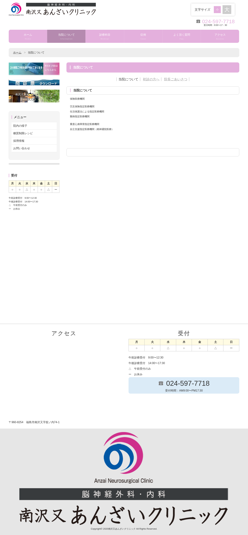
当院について (66, 37)
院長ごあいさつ (175, 79)
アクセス (220, 37)
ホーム (28, 37)
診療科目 (105, 37)
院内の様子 (20, 125)
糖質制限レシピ (23, 133)
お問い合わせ (21, 148)
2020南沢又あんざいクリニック (119, 528)
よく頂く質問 (182, 37)
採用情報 (18, 140)
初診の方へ (151, 79)
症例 (143, 37)
